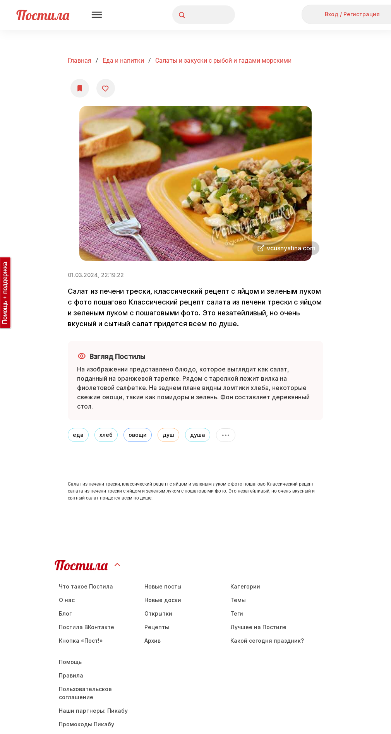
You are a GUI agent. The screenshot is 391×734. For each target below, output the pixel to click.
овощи (138, 434)
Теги (236, 613)
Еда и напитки (123, 60)
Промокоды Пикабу (86, 724)
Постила (42, 15)
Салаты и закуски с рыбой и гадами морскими (223, 60)
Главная (79, 60)
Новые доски (162, 600)
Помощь (70, 662)
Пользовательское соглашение (85, 693)
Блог (65, 613)
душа (197, 434)
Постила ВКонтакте (86, 627)
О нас (67, 600)
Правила (71, 675)
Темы (238, 600)
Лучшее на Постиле (258, 627)
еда (78, 434)
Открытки (158, 613)
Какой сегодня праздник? (267, 640)
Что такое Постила (86, 586)
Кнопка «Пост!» (81, 640)
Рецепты (156, 627)
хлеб (106, 434)
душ (168, 434)
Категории (245, 586)
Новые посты (163, 586)
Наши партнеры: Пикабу (93, 710)
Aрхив (152, 640)
